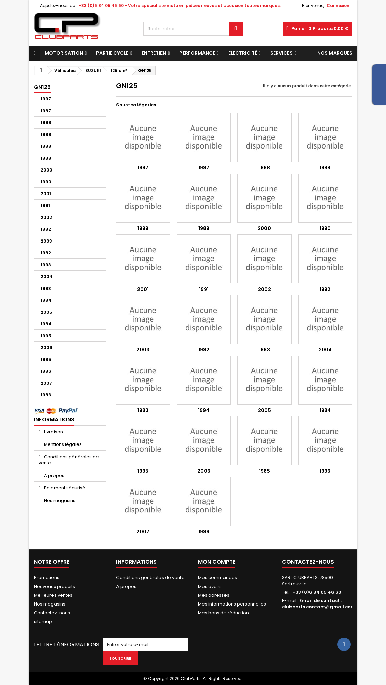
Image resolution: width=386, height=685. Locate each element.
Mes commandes (217, 577)
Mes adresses (213, 595)
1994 (46, 300)
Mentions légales (62, 444)
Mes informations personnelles (232, 604)
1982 (46, 253)
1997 (46, 99)
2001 (46, 193)
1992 (46, 229)
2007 (46, 383)
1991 (45, 205)
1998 (46, 122)
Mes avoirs (210, 586)
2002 (46, 217)
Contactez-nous (52, 613)
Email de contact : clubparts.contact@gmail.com (319, 603)
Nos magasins (59, 500)
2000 (46, 170)
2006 (46, 347)
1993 (46, 264)
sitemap (43, 621)
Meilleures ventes (53, 595)
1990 (46, 182)
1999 (46, 146)
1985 (46, 359)
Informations (54, 420)
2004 (47, 276)
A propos (53, 475)
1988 (46, 134)
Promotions (46, 577)
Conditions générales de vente (69, 460)
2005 (46, 312)
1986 (46, 395)
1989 (46, 158)
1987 (46, 111)
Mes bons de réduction (223, 613)
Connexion (338, 5)
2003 (46, 241)
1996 (46, 371)
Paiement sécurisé (64, 488)
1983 (46, 288)
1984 (46, 324)
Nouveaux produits (54, 586)
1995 (46, 336)
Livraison (53, 432)
